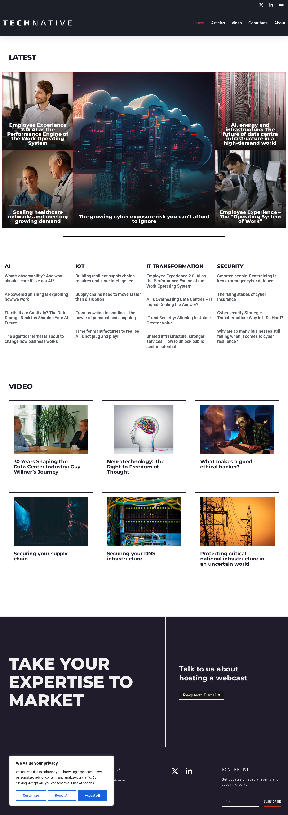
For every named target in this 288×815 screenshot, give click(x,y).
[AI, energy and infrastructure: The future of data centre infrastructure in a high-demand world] (250, 111)
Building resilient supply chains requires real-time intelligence (105, 278)
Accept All (92, 795)
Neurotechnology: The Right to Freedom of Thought (135, 466)
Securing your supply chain (41, 556)
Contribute (258, 23)
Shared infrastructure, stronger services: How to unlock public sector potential (175, 341)
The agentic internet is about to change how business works (34, 339)
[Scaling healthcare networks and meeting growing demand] (37, 189)
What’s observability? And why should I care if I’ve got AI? (33, 278)
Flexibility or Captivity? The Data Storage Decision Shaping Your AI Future (36, 317)
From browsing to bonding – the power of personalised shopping (105, 315)
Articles (218, 23)
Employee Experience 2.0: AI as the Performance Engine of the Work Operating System (176, 281)
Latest (198, 23)
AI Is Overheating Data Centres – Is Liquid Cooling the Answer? (179, 302)
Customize (31, 795)
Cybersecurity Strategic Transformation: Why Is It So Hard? (250, 315)
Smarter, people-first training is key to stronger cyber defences (246, 278)
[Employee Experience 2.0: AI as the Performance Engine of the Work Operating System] (37, 111)
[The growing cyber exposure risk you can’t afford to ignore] (144, 150)
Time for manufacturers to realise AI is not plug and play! (107, 334)
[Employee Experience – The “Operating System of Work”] (250, 189)
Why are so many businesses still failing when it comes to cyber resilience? (248, 336)
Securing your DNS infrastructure (131, 556)
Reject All (62, 795)
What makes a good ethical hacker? (226, 464)
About (279, 23)
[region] (61, 781)
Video (237, 23)
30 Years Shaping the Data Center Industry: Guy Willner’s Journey (47, 466)
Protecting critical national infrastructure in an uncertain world (232, 559)
